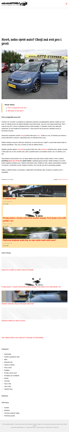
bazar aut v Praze (14, 161)
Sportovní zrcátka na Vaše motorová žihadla (17, 270)
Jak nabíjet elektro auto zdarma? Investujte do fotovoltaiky (23, 337)
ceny (38, 135)
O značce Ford (9, 198)
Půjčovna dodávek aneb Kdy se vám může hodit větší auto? (29, 240)
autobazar (44, 149)
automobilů (20, 149)
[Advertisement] (34, 19)
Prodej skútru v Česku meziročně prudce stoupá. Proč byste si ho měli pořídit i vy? (31, 287)
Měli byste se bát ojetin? (16, 111)
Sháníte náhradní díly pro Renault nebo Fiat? (18, 304)
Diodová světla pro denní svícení (13, 321)
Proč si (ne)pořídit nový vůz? (17, 108)
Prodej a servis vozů (62, 179)
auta (22, 135)
